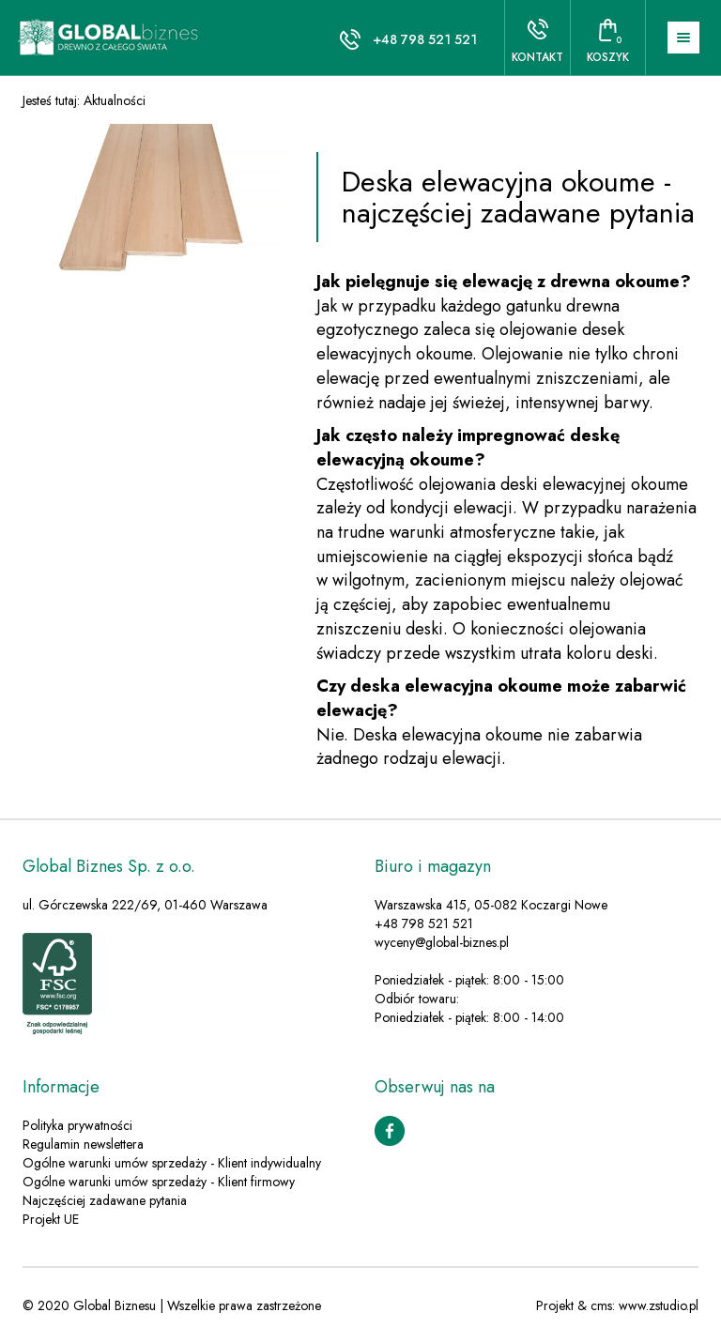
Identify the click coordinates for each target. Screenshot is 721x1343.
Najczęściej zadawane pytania (105, 1200)
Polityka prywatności (77, 1125)
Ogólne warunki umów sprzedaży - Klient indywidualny (172, 1162)
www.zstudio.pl (658, 1305)
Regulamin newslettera (83, 1144)
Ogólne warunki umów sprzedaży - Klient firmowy (159, 1181)
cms (601, 1305)
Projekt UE (51, 1219)
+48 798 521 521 (425, 39)
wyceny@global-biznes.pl (442, 942)
